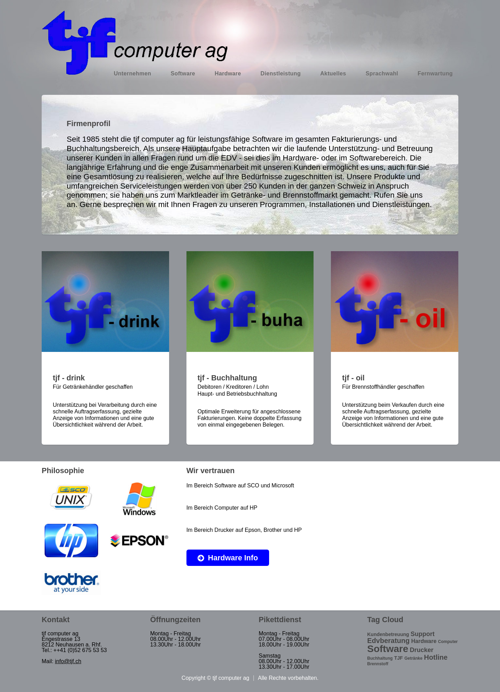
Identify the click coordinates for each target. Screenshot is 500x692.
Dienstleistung (280, 73)
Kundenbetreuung (388, 634)
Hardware (228, 73)
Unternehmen (132, 73)
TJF (398, 658)
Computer (448, 641)
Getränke (414, 658)
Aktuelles (333, 73)
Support (423, 634)
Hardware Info (233, 557)
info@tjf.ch (68, 661)
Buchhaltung (380, 658)
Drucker (421, 649)
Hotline (436, 657)
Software (182, 73)
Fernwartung (435, 73)
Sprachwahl (382, 73)
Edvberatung (388, 640)
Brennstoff (378, 663)
